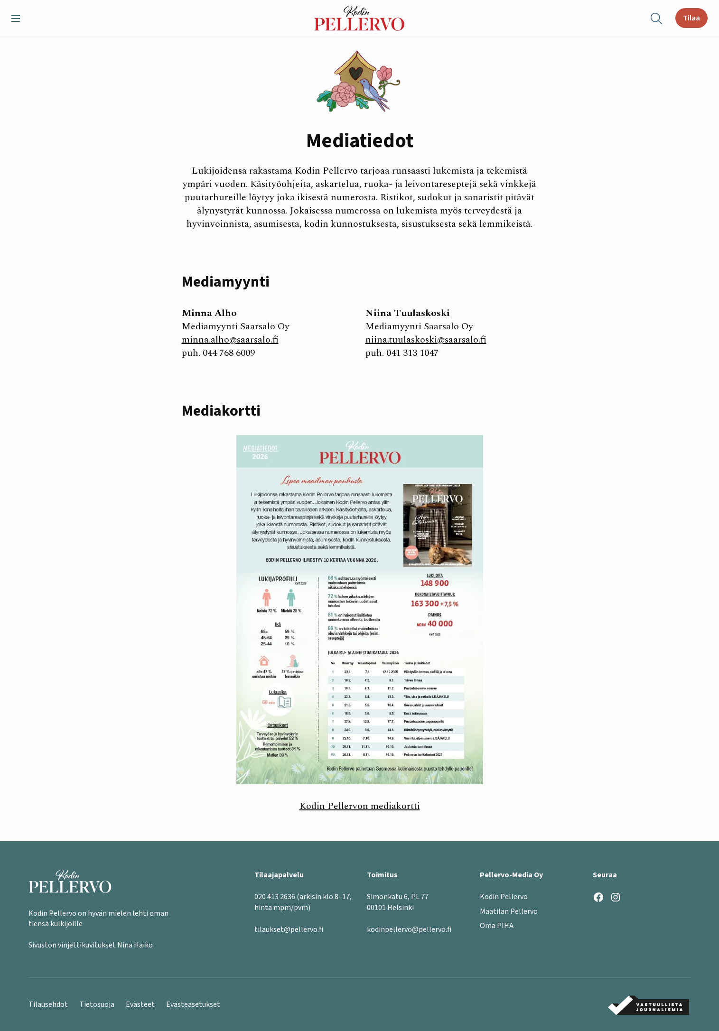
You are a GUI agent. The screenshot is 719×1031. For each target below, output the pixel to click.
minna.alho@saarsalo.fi (230, 340)
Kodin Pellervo (504, 897)
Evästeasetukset (193, 1004)
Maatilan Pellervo (509, 911)
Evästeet (140, 1004)
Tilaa (691, 18)
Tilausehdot (48, 1004)
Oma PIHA (497, 926)
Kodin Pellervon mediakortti (359, 806)
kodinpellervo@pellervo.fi (409, 930)
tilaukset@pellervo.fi (288, 930)
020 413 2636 (274, 897)
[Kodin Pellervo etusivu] (359, 18)
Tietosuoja (96, 1004)
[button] (19, 18)
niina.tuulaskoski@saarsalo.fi (425, 340)
